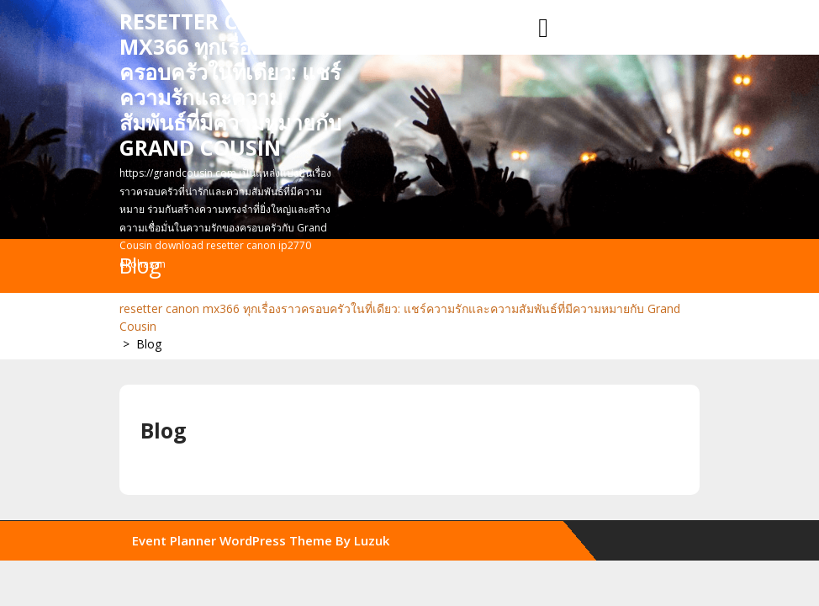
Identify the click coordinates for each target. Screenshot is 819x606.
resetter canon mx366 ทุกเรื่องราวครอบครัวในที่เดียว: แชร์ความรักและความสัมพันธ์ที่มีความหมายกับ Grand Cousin (230, 84)
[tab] (543, 28)
